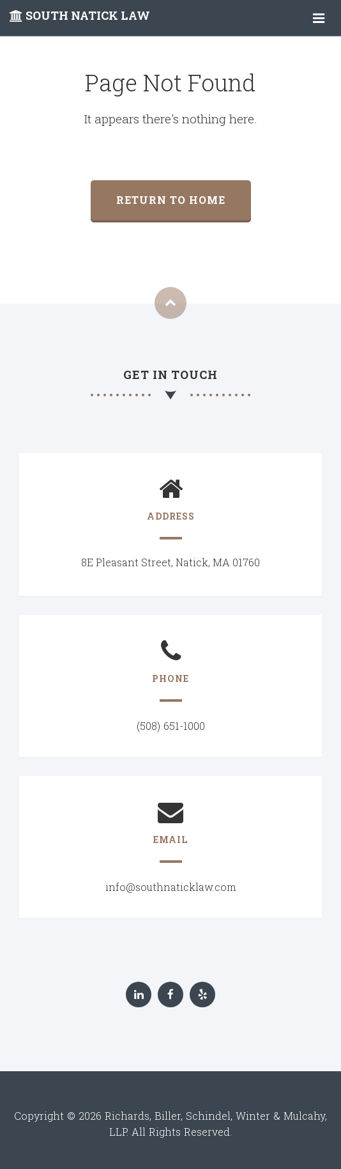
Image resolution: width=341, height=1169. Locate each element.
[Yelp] (202, 994)
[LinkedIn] (138, 994)
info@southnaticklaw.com (170, 887)
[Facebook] (170, 994)
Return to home (170, 199)
